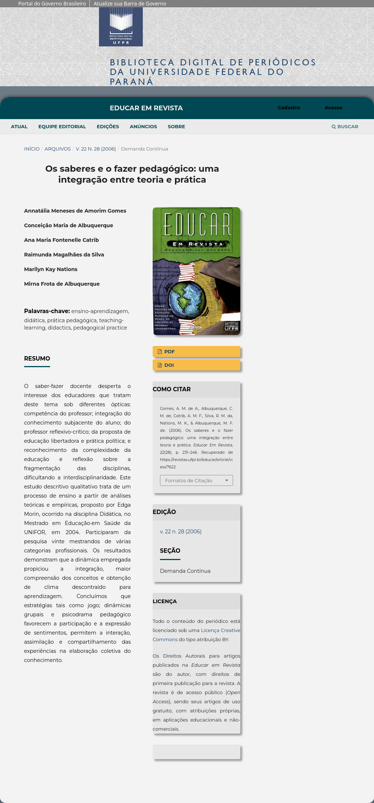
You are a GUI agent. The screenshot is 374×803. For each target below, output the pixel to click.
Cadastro (289, 107)
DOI (168, 365)
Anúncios (143, 126)
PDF (169, 351)
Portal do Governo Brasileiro (52, 3)
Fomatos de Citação (188, 480)
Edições (108, 126)
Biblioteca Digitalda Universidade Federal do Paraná (213, 71)
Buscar (345, 126)
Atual (19, 126)
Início (32, 149)
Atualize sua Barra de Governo (130, 3)
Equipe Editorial (62, 126)
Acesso (333, 107)
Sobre (176, 126)
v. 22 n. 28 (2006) (96, 149)
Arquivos (57, 149)
